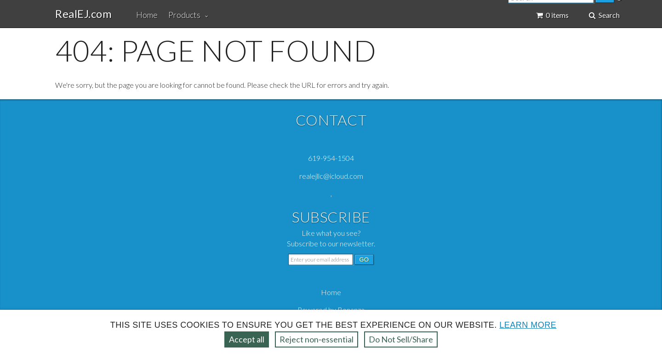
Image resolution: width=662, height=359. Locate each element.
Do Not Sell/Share (401, 339)
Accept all (246, 339)
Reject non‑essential (317, 339)
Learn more (527, 325)
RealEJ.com (83, 13)
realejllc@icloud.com (331, 175)
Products (184, 15)
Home (147, 15)
